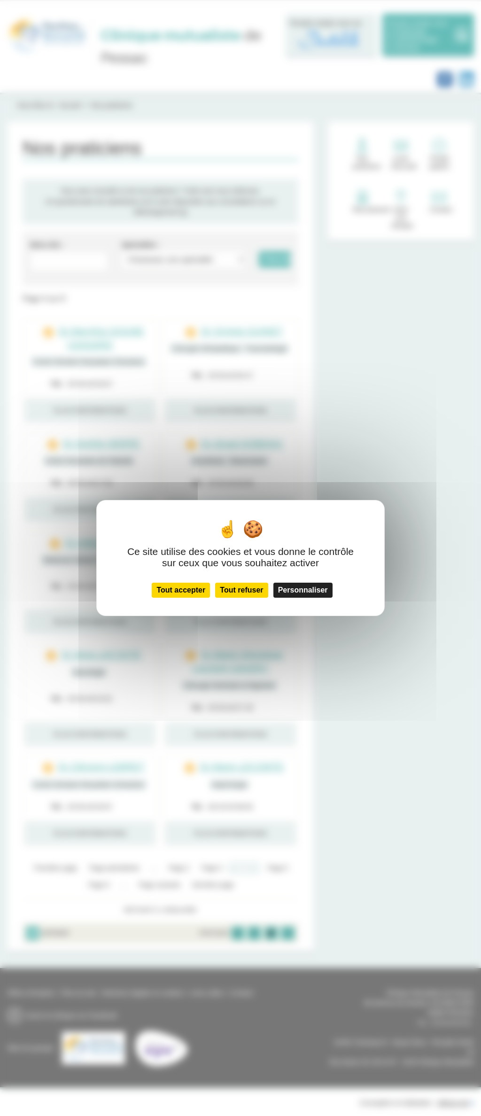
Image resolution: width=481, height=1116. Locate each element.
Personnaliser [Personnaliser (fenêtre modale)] (303, 590)
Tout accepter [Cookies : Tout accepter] (180, 590)
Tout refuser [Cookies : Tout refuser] (241, 590)
